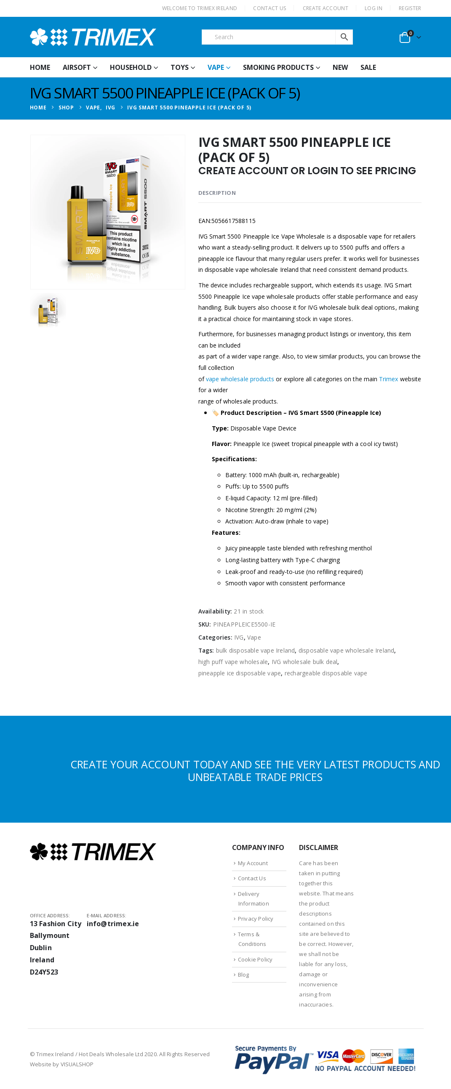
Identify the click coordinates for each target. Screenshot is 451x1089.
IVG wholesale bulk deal (305, 662)
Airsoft (77, 67)
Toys (180, 67)
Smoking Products (278, 67)
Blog (243, 974)
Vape (216, 67)
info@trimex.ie (113, 923)
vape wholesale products (240, 379)
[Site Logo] (93, 37)
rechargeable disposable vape (326, 673)
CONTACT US (269, 8)
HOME (40, 67)
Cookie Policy (255, 959)
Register (410, 8)
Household (131, 67)
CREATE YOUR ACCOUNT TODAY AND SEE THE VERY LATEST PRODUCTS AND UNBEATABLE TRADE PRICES (255, 770)
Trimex (388, 379)
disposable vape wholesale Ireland (347, 650)
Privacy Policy (256, 918)
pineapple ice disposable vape (239, 673)
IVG (239, 637)
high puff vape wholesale (233, 662)
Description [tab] (217, 193)
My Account (253, 863)
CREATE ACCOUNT (325, 8)
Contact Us (252, 878)
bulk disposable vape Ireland (255, 650)
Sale (368, 67)
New (340, 67)
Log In (373, 8)
